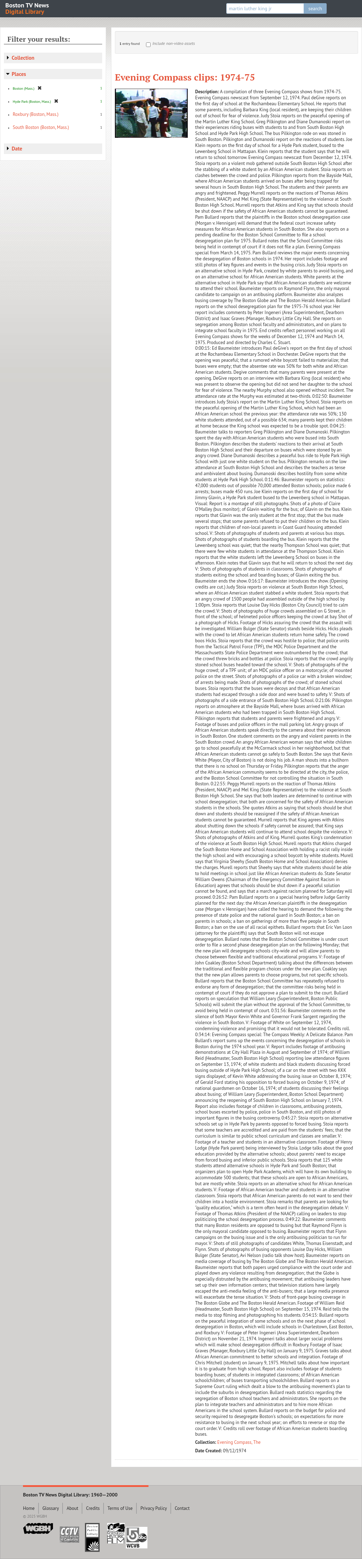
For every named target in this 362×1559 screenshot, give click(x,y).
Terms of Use (120, 1508)
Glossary (50, 1508)
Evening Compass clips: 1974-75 (185, 77)
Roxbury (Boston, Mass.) (35, 114)
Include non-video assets (173, 43)
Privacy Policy (153, 1508)
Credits (93, 1508)
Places (19, 74)
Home (29, 1508)
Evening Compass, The (239, 1442)
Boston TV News (27, 8)
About (72, 1508)
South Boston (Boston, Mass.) (41, 127)
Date (17, 148)
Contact (182, 1508)
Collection (23, 57)
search (315, 8)
